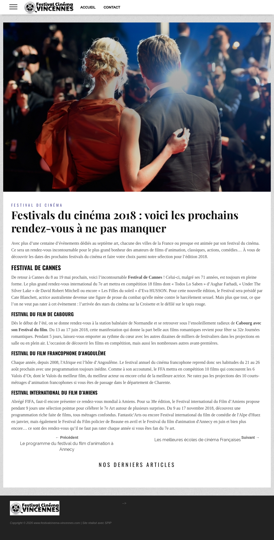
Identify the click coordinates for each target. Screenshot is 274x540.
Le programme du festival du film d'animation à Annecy (66, 446)
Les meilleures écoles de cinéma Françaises (197, 439)
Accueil (88, 7)
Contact (112, 7)
